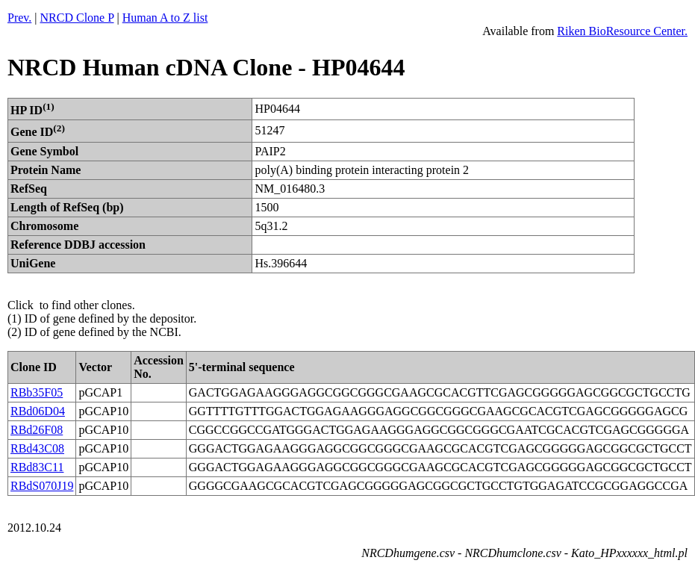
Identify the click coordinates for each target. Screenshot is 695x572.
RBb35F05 (36, 392)
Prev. (19, 17)
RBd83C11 (36, 467)
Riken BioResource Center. (622, 31)
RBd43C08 (37, 448)
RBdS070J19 (41, 485)
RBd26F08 (36, 429)
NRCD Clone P (77, 17)
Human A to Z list (165, 17)
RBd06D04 (37, 411)
